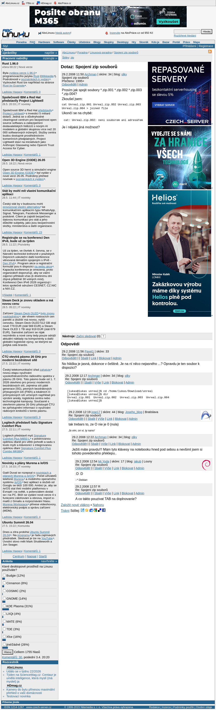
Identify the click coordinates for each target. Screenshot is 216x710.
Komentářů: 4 (32, 517)
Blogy (97, 42)
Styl (5, 46)
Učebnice (84, 42)
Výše (97, 382)
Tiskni (65, 513)
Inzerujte (115, 32)
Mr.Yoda (103, 464)
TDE (7, 629)
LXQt (8, 613)
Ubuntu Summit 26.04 (17, 522)
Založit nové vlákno (75, 507)
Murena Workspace (15, 504)
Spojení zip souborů (126, 52)
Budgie (9, 575)
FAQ (32, 42)
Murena (19, 479)
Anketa (8, 561)
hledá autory (62, 32)
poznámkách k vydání (35, 79)
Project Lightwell (13, 113)
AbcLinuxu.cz (10, 3)
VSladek (7, 295)
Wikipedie (47, 76)
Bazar (165, 42)
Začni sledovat (86, 336)
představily (45, 110)
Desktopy (122, 42)
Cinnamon (11, 583)
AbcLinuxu (15, 667)
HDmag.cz (43, 3)
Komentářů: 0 (32, 91)
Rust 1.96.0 (10, 63)
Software (58, 42)
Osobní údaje (204, 707)
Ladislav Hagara (12, 91)
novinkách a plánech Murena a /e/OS (27, 474)
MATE (9, 621)
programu (23, 535)
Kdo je (155, 42)
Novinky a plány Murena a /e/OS (25, 463)
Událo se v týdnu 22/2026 (23, 671)
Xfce (7, 636)
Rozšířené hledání (185, 35)
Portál (176, 42)
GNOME (10, 598)
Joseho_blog (134, 414)
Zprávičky (10, 52)
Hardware (44, 42)
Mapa (196, 42)
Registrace (206, 46)
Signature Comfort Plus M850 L (24, 437)
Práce (186, 42)
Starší (43, 556)
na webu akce (43, 266)
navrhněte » (49, 561)
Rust (36, 76)
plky (124, 74)
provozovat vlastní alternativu (21, 207)
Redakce (154, 707)
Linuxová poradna (101, 52)
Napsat (31, 556)
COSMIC (11, 591)
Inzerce (166, 707)
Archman (90, 74)
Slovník (143, 42)
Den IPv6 (9, 263)
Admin (83, 84)
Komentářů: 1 (32, 154)
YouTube (47, 538)
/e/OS (18, 482)
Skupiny (109, 42)
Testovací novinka (18, 696)
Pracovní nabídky (15, 58)
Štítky (65, 57)
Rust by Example (13, 85)
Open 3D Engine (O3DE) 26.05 (23, 160)
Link (93, 358)
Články (71, 42)
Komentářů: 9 (32, 417)
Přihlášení (189, 46)
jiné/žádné (11, 644)
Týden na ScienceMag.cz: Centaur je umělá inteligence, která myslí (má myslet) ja (31, 678)
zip (72, 57)
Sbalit (84, 358)
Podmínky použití (183, 707)
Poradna (21, 42)
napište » (51, 52)
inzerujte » (50, 58)
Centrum (18, 556)
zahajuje (45, 369)
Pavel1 (89, 351)
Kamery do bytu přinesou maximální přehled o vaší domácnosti (30, 691)
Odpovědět (69, 84)
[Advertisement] (110, 324)
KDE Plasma (13, 606)
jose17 (95, 414)
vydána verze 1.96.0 (22, 73)
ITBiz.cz (28, 3)
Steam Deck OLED (26, 313)
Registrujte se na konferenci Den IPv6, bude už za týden (25, 239)
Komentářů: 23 (33, 232)
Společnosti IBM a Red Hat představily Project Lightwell (22, 99)
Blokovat (105, 358)
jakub (137, 464)
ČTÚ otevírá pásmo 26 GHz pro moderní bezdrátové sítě (24, 358)
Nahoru (98, 507)
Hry (134, 42)
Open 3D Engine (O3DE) (19, 172)
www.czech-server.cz (38, 707)
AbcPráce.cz (62, 3)
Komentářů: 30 (12, 657)
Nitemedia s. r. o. (91, 707)
